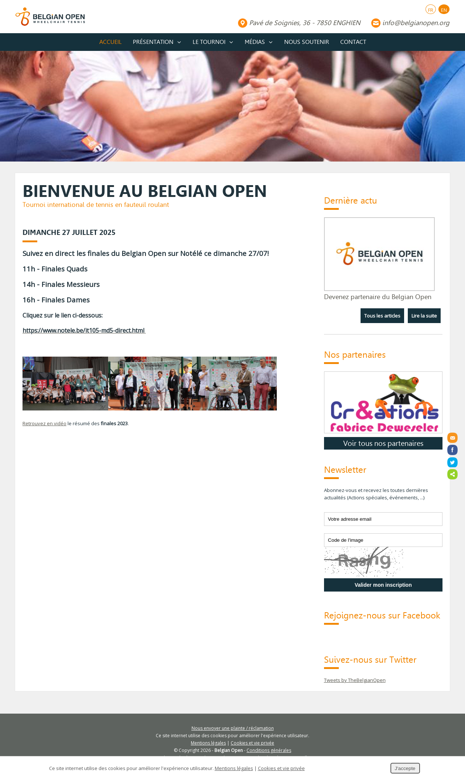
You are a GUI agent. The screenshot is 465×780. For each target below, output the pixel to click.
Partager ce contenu (452, 474)
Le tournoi (209, 41)
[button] (166, 392)
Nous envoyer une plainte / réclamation (233, 728)
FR (430, 10)
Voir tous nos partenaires (383, 443)
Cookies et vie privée (252, 743)
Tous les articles (382, 315)
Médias (255, 41)
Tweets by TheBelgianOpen (355, 680)
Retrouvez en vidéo (44, 423)
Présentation (153, 41)
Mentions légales (208, 743)
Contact (353, 41)
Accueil (110, 41)
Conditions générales (269, 750)
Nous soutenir (306, 41)
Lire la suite (424, 315)
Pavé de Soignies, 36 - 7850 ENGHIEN (304, 23)
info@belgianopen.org (416, 23)
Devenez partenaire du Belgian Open (377, 297)
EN (444, 10)
